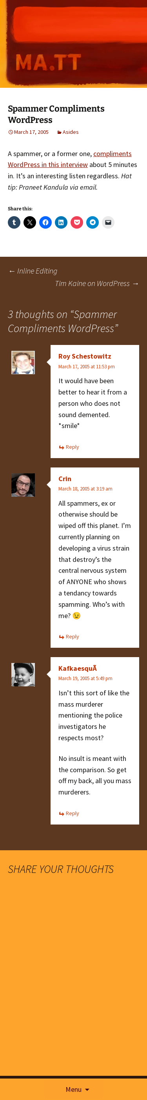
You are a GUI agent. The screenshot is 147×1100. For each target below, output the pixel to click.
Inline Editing (32, 270)
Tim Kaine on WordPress (97, 283)
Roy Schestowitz (84, 356)
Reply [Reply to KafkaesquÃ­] (72, 813)
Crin (64, 478)
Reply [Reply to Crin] (72, 636)
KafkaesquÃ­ (77, 668)
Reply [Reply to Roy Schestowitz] (72, 446)
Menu (73, 1089)
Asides (71, 131)
